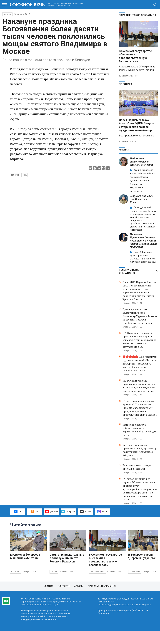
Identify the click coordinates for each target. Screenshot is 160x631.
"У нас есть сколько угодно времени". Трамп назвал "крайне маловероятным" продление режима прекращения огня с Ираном (139, 407)
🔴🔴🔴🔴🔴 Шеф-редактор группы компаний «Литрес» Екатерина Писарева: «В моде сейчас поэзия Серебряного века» (139, 363)
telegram (68, 511)
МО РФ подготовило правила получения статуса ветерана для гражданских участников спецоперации (138, 386)
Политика (125, 84)
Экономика (134, 571)
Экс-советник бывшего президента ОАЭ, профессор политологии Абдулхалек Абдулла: (139, 450)
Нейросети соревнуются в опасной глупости (141, 161)
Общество (15, 571)
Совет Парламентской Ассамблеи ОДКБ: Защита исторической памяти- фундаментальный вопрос (137, 125)
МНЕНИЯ (124, 149)
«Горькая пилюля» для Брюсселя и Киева (141, 199)
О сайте (48, 586)
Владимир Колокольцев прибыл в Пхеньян (136, 466)
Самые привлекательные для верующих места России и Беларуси (67, 558)
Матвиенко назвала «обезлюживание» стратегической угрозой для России (139, 430)
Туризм (54, 571)
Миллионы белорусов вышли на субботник (25, 556)
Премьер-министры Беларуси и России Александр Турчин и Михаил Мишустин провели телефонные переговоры (139, 316)
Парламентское (97, 571)
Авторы (78, 586)
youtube (51, 511)
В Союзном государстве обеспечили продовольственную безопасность (135, 56)
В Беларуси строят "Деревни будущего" (142, 556)
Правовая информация (102, 586)
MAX (102, 511)
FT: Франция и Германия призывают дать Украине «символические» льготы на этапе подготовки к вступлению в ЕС (139, 339)
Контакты (64, 586)
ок (34, 511)
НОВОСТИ (7, 14)
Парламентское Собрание (136, 15)
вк (17, 511)
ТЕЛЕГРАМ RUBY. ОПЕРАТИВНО (129, 271)
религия (15, 175)
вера (24, 175)
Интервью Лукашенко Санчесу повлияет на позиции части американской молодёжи (143, 240)
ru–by (85, 511)
